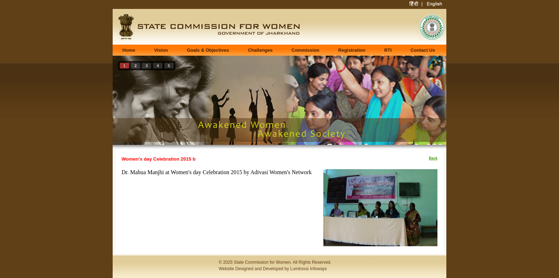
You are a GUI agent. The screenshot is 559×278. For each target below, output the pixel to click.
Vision (161, 50)
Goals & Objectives (208, 50)
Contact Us (423, 50)
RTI (388, 50)
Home (128, 50)
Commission (305, 50)
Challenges (260, 50)
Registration (351, 50)
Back (433, 158)
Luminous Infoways (308, 268)
